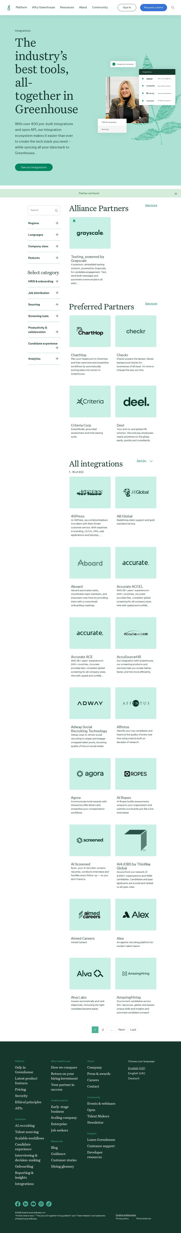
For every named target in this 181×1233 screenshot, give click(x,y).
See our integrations (34, 167)
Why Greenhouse (43, 7)
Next (121, 1029)
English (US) (136, 1068)
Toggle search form (172, 7)
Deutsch (134, 1078)
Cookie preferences (126, 1215)
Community (100, 7)
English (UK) (136, 1073)
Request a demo (153, 7)
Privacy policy (122, 1218)
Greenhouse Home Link (9, 7)
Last (133, 1029)
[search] (44, 210)
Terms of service (143, 1218)
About (83, 7)
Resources (67, 7)
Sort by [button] (145, 461)
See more (151, 205)
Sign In (127, 7)
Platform (21, 7)
